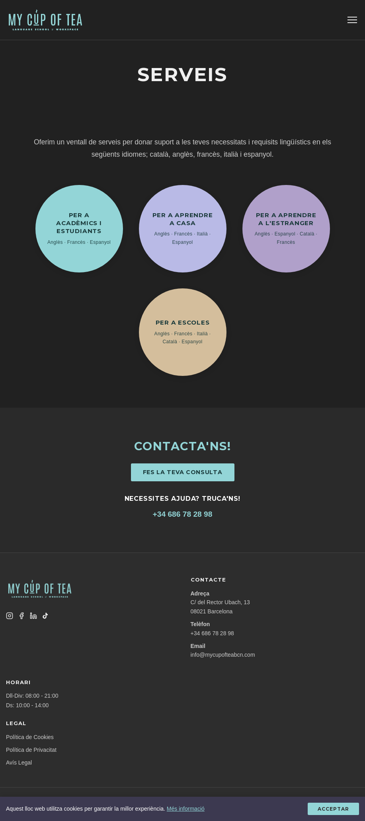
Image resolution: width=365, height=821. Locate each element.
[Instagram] (9, 615)
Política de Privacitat (31, 750)
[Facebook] (21, 615)
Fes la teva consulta (183, 472)
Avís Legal (19, 762)
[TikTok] (45, 615)
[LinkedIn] (33, 615)
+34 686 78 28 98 (183, 514)
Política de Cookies (30, 737)
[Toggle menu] (352, 20)
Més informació (186, 808)
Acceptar (333, 809)
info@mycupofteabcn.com (223, 655)
